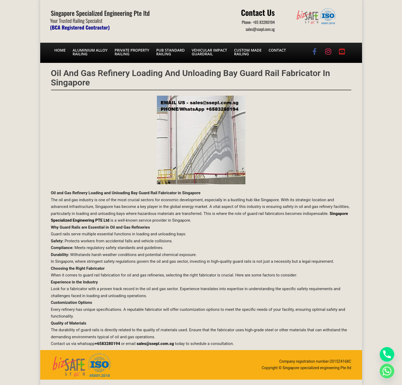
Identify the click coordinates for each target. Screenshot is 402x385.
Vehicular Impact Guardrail (209, 52)
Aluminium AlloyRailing (90, 52)
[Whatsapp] (387, 371)
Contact (277, 50)
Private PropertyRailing (132, 52)
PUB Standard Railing (170, 52)
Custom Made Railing (248, 52)
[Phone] (387, 354)
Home (60, 50)
